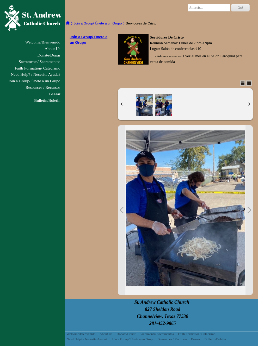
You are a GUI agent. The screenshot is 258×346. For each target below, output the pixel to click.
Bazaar (54, 94)
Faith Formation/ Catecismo (37, 68)
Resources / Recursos (43, 87)
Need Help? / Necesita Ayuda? (35, 74)
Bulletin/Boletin (47, 100)
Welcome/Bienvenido (42, 42)
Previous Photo (121, 210)
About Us (52, 48)
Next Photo (249, 210)
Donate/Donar (48, 55)
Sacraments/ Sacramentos (39, 61)
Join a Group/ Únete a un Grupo (34, 81)
